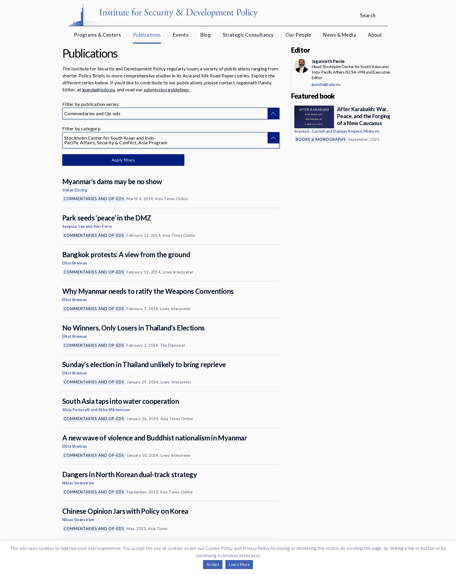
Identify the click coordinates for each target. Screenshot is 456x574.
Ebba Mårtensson (114, 409)
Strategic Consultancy (248, 35)
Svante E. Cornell (309, 131)
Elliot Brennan (74, 263)
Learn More (239, 564)
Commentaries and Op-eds (94, 198)
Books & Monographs (321, 139)
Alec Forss (102, 226)
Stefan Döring (74, 190)
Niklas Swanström (78, 483)
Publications (147, 35)
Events (180, 35)
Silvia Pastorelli (76, 409)
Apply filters (123, 159)
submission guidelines (166, 89)
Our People (298, 35)
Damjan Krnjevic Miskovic (356, 131)
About (375, 35)
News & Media (339, 35)
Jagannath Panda (328, 61)
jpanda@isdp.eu (98, 89)
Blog (205, 35)
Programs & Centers (97, 35)
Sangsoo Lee (73, 226)
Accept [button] (212, 564)
